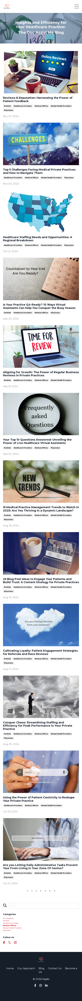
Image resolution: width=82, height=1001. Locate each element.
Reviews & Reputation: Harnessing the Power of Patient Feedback (37, 99)
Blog (41, 968)
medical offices (41, 106)
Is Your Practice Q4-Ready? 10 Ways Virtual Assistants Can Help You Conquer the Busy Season (39, 306)
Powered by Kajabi (41, 993)
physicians (8, 110)
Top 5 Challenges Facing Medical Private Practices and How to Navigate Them (39, 171)
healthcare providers (23, 106)
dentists (7, 106)
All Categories (8, 918)
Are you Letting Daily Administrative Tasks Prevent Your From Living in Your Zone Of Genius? (40, 867)
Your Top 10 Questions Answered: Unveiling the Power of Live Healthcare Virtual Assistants (37, 441)
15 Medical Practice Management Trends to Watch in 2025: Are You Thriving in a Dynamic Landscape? (41, 509)
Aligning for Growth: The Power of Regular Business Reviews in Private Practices (41, 374)
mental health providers (61, 106)
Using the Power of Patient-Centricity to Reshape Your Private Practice (39, 799)
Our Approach (26, 968)
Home (10, 968)
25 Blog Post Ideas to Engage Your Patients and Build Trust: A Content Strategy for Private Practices (41, 581)
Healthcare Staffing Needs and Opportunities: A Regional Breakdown (37, 239)
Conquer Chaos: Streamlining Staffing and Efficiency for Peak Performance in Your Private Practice (37, 726)
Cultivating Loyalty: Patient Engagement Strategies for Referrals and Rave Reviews (40, 652)
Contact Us (54, 968)
